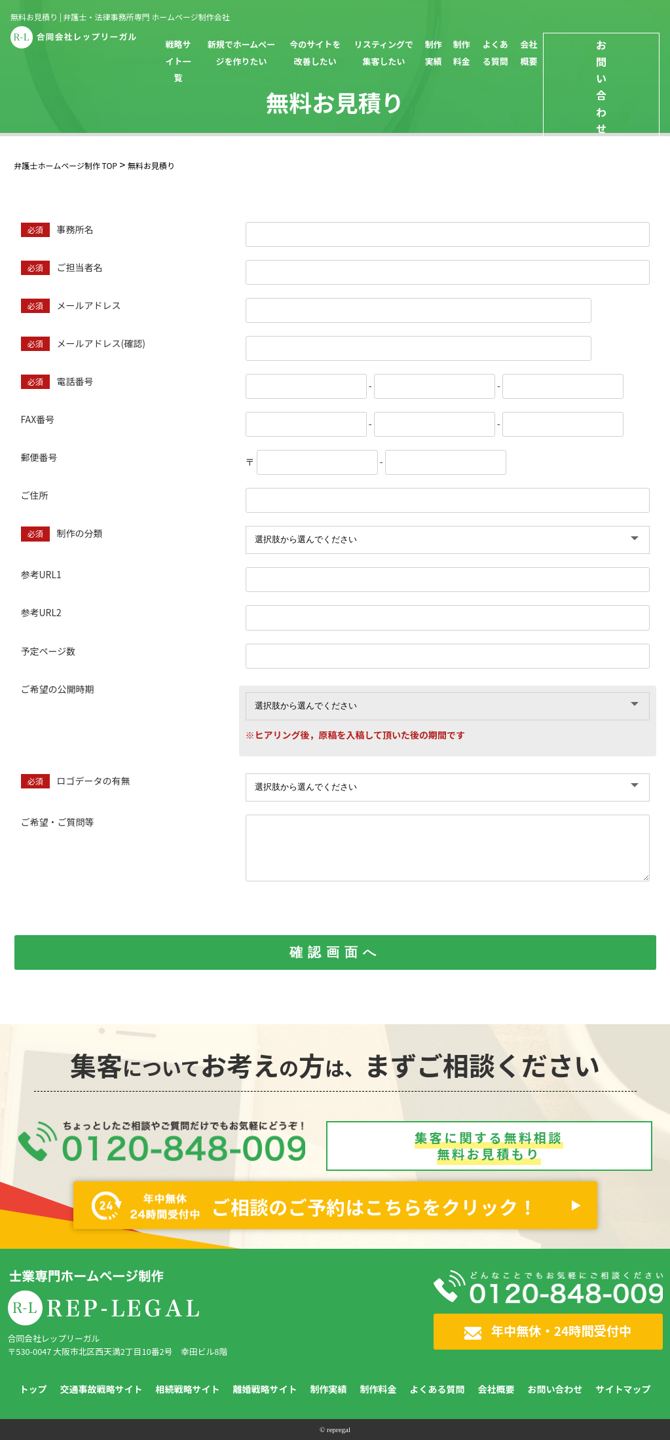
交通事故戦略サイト (101, 1388)
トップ (33, 1388)
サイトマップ (623, 1388)
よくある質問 (495, 52)
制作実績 (433, 52)
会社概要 (528, 52)
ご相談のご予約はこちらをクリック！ (315, 1205)
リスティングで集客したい (383, 52)
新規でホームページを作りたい (242, 52)
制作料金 (461, 52)
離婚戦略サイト (265, 1388)
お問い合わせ (555, 1388)
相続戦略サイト (188, 1388)
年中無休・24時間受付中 (548, 1330)
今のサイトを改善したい (315, 52)
